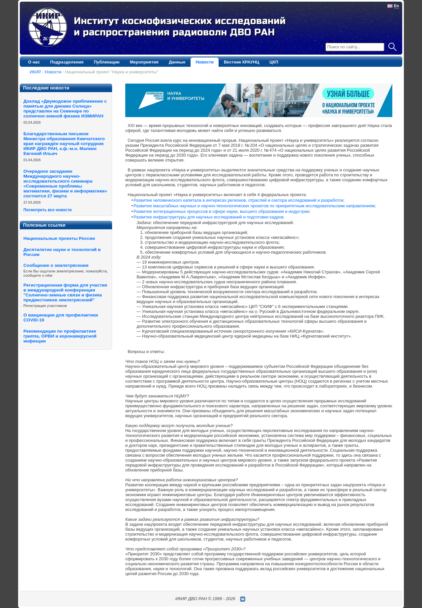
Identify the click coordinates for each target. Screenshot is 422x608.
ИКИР (35, 71)
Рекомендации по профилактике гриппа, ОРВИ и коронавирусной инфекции (60, 336)
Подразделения (66, 62)
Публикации (106, 62)
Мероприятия (144, 62)
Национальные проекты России (59, 238)
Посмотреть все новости (47, 210)
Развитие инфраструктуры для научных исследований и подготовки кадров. (209, 217)
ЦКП (273, 62)
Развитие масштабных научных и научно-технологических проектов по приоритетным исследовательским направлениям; (255, 205)
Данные (177, 62)
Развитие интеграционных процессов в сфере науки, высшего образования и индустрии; (222, 211)
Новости (205, 62)
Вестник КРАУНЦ (241, 62)
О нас (34, 62)
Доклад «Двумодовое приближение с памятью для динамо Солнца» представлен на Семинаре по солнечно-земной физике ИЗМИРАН (65, 108)
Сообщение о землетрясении (55, 265)
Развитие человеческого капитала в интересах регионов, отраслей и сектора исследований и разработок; (239, 200)
